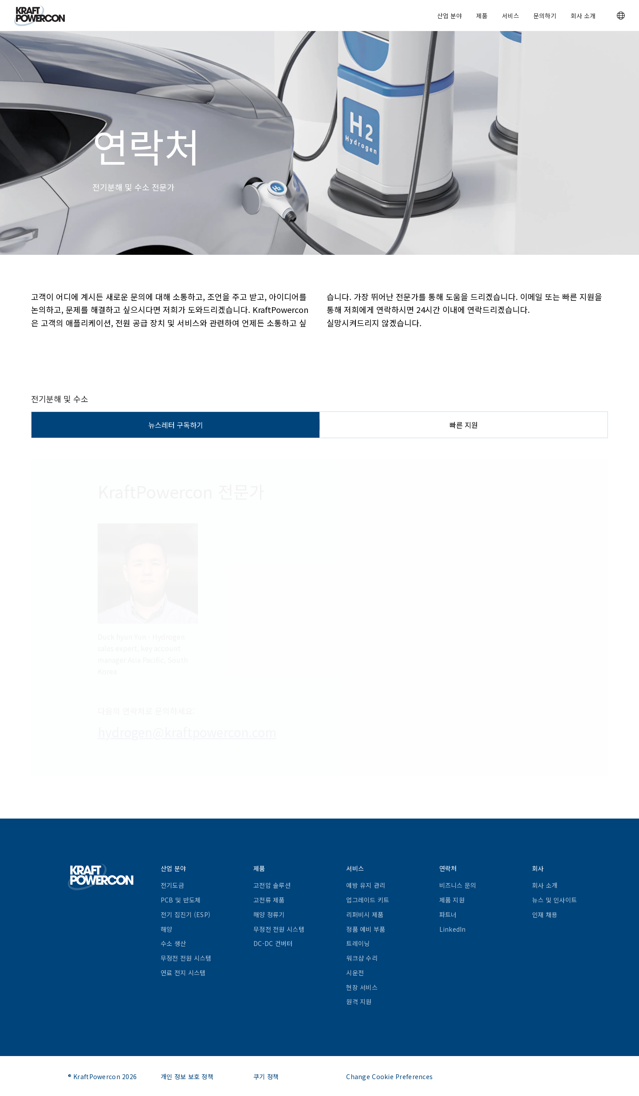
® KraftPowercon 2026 (102, 1076)
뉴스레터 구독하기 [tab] (175, 424)
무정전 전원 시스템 (186, 958)
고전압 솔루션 (272, 885)
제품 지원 (452, 899)
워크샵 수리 (362, 958)
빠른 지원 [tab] (464, 424)
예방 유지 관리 (365, 885)
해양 (167, 929)
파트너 (448, 914)
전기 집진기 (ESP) (185, 914)
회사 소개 (583, 15)
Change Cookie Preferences (389, 1076)
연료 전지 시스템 (183, 972)
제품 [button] (482, 15)
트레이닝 (358, 943)
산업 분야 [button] (449, 15)
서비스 (510, 15)
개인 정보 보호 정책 (187, 1076)
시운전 (355, 972)
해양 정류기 (269, 914)
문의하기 (544, 15)
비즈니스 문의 (458, 885)
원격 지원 (358, 1001)
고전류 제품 (269, 899)
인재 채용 (544, 914)
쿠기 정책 (266, 1076)
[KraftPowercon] (39, 15)
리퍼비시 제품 (364, 914)
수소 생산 (173, 943)
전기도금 (172, 885)
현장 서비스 (362, 987)
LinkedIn (452, 929)
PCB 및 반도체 (181, 899)
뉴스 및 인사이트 (554, 899)
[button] (621, 15)
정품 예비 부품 (365, 929)
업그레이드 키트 (367, 899)
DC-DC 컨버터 (273, 943)
